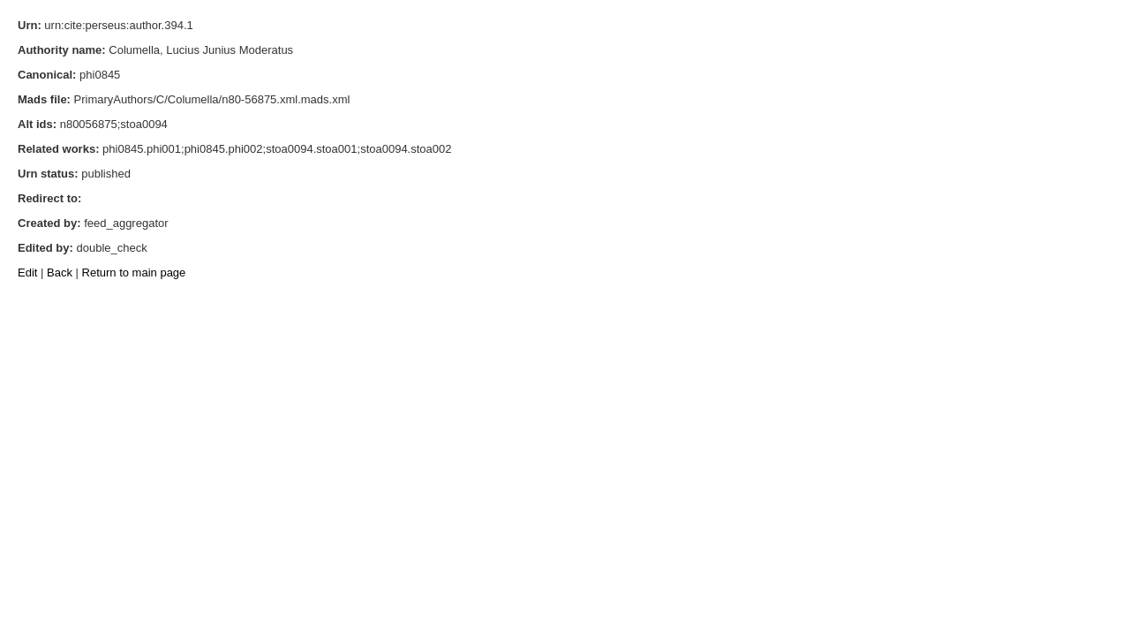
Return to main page (134, 272)
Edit (27, 272)
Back (59, 272)
